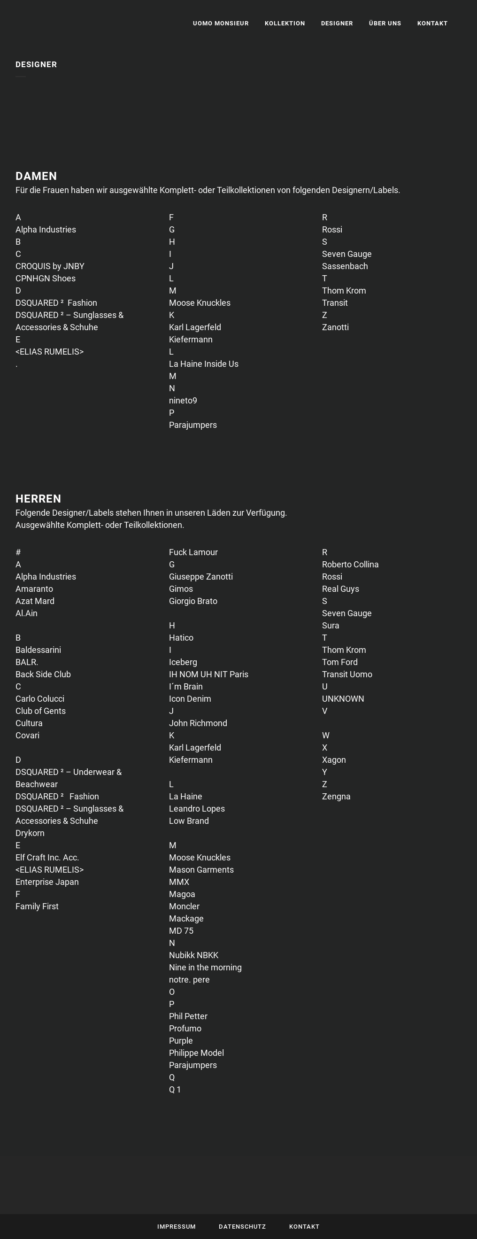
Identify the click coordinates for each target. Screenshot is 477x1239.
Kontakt (304, 1226)
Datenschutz (242, 1226)
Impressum (176, 1226)
